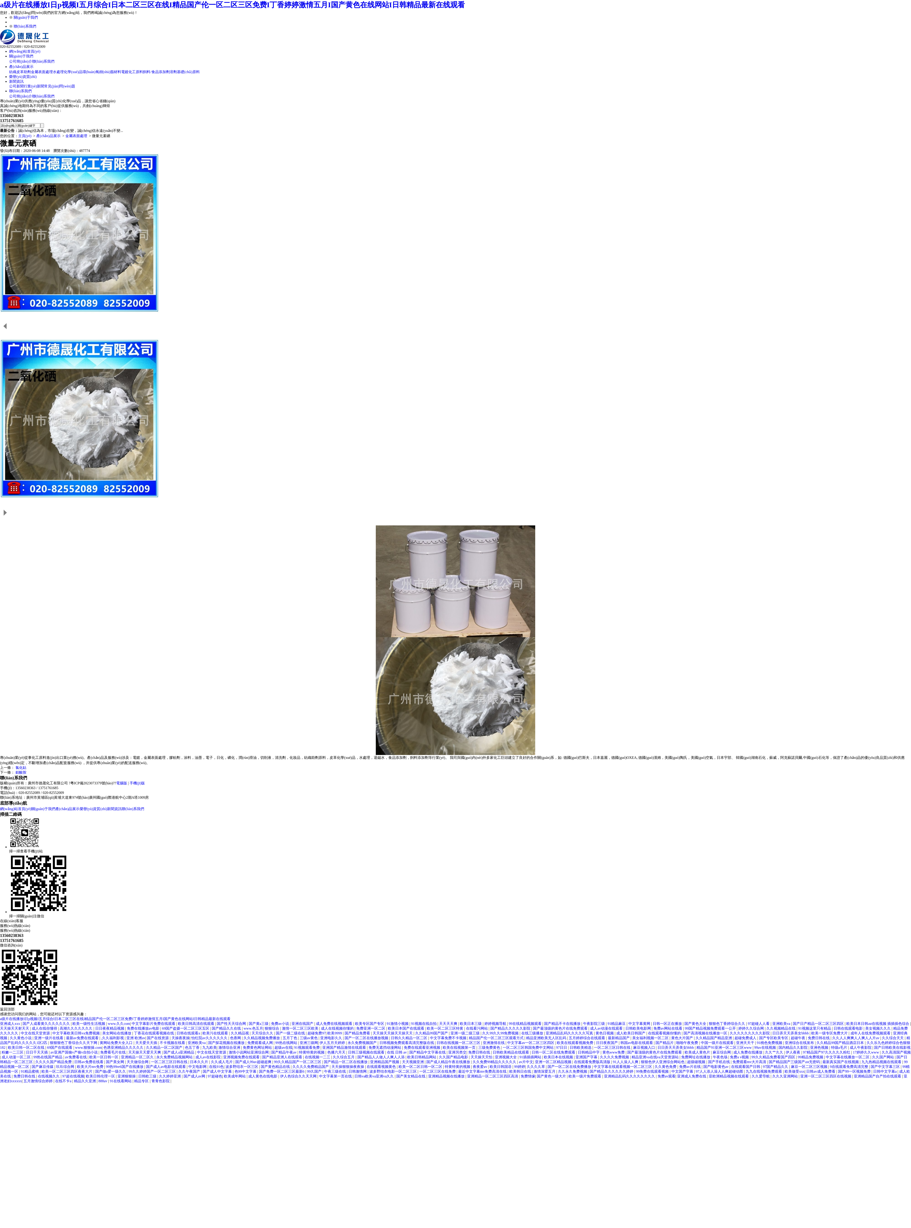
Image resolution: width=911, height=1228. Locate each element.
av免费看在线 (76, 1057)
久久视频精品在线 (781, 1028)
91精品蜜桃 (30, 1071)
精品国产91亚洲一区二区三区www (724, 1047)
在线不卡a (63, 1081)
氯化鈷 (20, 768)
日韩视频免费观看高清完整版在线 (407, 1043)
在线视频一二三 (318, 1057)
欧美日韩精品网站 (422, 1057)
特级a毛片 (839, 1047)
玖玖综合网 (65, 1067)
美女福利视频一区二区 (651, 1038)
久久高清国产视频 (896, 1052)
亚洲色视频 (819, 1047)
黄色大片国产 (682, 1038)
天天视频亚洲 (413, 1062)
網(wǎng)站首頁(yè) (24, 51)
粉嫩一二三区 (13, 1052)
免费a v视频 (740, 1057)
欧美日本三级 (471, 1024)
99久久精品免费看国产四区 (774, 1057)
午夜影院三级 (594, 1024)
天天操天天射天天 (15, 1028)
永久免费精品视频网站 (175, 1057)
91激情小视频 (398, 1024)
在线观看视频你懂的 (665, 1033)
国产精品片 (665, 1043)
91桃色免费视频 (770, 1043)
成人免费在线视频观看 (334, 1024)
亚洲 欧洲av (135, 1038)
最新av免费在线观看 (83, 1038)
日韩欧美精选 (581, 1047)
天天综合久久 (262, 1033)
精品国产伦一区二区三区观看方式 (497, 1038)
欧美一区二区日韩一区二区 (421, 1067)
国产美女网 (115, 1062)
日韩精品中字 (589, 1052)
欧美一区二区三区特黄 (445, 1028)
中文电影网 (197, 1067)
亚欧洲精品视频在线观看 (729, 1076)
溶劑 (173, 72)
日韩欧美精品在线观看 (511, 1052)
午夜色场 (720, 1057)
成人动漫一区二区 (17, 1057)
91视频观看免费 (307, 1047)
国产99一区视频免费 (855, 1071)
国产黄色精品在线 (276, 1067)
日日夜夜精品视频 (110, 1028)
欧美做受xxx (795, 1071)
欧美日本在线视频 (559, 1057)
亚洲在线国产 (303, 1024)
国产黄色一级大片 (552, 1076)
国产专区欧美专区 (774, 1038)
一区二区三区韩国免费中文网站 (529, 1047)
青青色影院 (161, 1081)
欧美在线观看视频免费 (575, 1043)
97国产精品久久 (776, 1067)
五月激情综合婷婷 (38, 1081)
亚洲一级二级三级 (465, 1033)
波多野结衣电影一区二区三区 (393, 1071)
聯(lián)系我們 (25, 26)
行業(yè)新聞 (34, 86)
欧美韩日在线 (520, 1071)
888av (103, 1081)
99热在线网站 (286, 1043)
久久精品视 (240, 1033)
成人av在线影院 (208, 1057)
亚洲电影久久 (331, 1038)
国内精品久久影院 (793, 1047)
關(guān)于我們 (26, 17)
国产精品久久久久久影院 (510, 1028)
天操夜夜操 (180, 1038)
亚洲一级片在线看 (49, 1038)
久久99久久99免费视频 (500, 1033)
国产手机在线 (719, 1062)
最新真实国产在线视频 (841, 1062)
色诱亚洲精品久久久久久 (123, 1047)
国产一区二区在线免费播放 (570, 1067)
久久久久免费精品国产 (311, 1067)
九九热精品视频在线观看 (881, 1062)
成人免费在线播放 (748, 1052)
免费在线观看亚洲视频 (422, 1047)
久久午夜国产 (189, 1071)
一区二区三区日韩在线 (612, 1047)
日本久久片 (199, 1062)
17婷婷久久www (866, 1052)
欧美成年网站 (235, 1076)
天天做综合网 (138, 1062)
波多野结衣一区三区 (242, 1067)
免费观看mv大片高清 (749, 1062)
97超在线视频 (73, 1076)
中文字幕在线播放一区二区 (848, 1057)
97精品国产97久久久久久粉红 (827, 1052)
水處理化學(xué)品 (67, 72)
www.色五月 (253, 1028)
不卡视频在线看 (173, 1043)
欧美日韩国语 (501, 1067)
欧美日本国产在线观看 (406, 1028)
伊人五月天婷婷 (333, 1043)
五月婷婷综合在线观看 (587, 1038)
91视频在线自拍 (424, 1024)
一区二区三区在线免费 (438, 1071)
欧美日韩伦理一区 (101, 1076)
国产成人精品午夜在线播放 (448, 1062)
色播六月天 (336, 1052)
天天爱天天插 (146, 1043)
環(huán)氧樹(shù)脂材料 (101, 72)
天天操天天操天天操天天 (393, 1033)
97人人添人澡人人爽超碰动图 (720, 1071)
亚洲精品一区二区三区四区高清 (493, 1076)
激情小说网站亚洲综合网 (249, 1052)
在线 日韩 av (397, 1052)
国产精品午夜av (284, 1052)
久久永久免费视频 (573, 1071)
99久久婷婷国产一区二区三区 (152, 1071)
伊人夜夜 (793, 1052)
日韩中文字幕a (885, 1071)
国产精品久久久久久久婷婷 (612, 1071)
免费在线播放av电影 (143, 1028)
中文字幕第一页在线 (336, 1076)
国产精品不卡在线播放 (562, 1024)
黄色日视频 (605, 1033)
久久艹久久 (774, 1052)
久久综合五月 (344, 1057)
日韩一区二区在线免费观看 (554, 1052)
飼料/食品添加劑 (156, 72)
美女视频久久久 (878, 1028)
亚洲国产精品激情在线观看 (344, 1047)
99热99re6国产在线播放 (125, 1067)
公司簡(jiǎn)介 (20, 61)
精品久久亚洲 (85, 1081)
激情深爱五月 (545, 1071)
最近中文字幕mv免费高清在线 (482, 1071)
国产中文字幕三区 (886, 1067)
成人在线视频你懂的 (338, 1028)
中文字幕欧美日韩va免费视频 (76, 1033)
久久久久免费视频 (615, 1057)
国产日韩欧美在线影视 (892, 1047)
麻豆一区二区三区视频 (809, 1067)
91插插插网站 (530, 1057)
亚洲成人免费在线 (692, 1076)
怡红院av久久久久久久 (209, 1038)
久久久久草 (536, 1067)
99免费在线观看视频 (653, 1071)
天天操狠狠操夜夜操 (348, 1067)
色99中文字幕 (246, 1071)
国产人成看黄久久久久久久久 (47, 1024)
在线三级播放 (532, 1033)
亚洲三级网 (309, 1043)
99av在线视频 (765, 1047)
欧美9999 (335, 1033)
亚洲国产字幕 (587, 1057)
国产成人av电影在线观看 (166, 1067)
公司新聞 (16, 86)
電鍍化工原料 (132, 72)
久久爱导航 (761, 1076)
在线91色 (216, 1067)
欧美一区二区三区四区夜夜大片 (67, 1071)
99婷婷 (519, 1067)
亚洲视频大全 (506, 1057)
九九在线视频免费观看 (764, 1071)
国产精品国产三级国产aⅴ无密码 (795, 1062)
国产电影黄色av (716, 1067)
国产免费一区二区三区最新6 (282, 1071)
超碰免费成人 (745, 1038)
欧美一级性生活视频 (89, 1024)
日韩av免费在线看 (89, 1062)
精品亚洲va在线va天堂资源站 (655, 1057)
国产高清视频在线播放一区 (705, 1033)
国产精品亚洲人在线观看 (282, 1057)
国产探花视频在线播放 (227, 1043)
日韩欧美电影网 (638, 1028)
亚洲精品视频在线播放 (447, 1076)
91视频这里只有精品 (815, 1028)
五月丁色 (290, 1038)
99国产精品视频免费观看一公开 (711, 1028)
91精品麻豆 (617, 1024)
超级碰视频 (696, 1062)
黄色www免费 (614, 1052)
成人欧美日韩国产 (631, 1033)
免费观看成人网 (260, 1043)
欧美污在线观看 (215, 1033)
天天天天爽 (448, 1024)
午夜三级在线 (335, 1071)
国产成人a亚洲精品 (179, 1052)
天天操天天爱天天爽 (145, 1052)
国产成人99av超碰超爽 (253, 1062)
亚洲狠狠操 (127, 1076)
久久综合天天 (893, 1038)
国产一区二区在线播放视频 (367, 1038)
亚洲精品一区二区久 (138, 1057)
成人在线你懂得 (45, 1028)
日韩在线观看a (189, 1033)
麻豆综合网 (722, 1052)
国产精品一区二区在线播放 (346, 1062)
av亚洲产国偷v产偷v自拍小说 (75, 1052)
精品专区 (142, 1081)
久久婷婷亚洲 (170, 1076)
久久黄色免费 (666, 1067)
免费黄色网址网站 (258, 1047)
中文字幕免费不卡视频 (448, 1038)
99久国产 (314, 1071)
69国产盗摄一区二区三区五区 (186, 1028)
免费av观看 (667, 1076)
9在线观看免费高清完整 (849, 1067)
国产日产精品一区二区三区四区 (819, 1024)
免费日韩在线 (819, 1038)
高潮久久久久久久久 (76, 1028)
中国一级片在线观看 (717, 1043)
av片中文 (526, 1062)
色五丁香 (192, 1047)
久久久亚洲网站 (785, 1076)
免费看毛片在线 (113, 1052)
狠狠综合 (272, 1028)
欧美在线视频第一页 (459, 1047)
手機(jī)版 (137, 783)
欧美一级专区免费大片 (830, 1033)
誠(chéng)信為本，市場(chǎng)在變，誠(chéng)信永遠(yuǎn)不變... (70, 131)
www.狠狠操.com (88, 1047)
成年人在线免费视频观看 (870, 1033)
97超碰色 (215, 1076)
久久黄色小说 (21, 1038)
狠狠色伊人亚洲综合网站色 (663, 1062)
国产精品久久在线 (227, 1028)
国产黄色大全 (695, 1024)
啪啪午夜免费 (687, 1043)
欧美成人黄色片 (698, 1052)
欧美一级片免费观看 (585, 1076)
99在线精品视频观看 (526, 1024)
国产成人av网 (195, 1076)
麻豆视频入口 (644, 1047)
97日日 (562, 1047)
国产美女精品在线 (411, 1076)
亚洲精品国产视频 (385, 1062)
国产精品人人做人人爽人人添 (381, 1057)
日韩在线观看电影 (849, 1028)
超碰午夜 (798, 1038)
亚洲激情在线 (494, 1043)
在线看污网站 (477, 1028)
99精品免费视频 (811, 1057)
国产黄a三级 (259, 1024)
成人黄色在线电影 (263, 1076)
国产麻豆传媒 (43, 1067)
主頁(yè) (24, 136)
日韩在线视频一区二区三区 (459, 1043)
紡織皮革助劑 (20, 72)
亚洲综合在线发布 (800, 1043)
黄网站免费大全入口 (116, 1043)
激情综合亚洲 (229, 1047)
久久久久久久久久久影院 (750, 1033)
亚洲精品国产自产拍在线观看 (878, 1076)
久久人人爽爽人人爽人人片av (856, 1038)
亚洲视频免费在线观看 (242, 1057)
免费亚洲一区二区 (371, 1028)
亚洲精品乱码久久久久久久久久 (630, 1076)
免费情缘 (528, 1076)
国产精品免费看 (358, 1033)
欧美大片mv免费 (90, 1067)
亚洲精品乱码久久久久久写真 (570, 1033)
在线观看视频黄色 (382, 1067)
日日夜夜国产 (607, 1043)
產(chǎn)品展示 (21, 67)
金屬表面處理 (42, 72)
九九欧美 (209, 1047)
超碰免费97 (316, 1033)
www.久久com (119, 1024)
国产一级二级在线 (291, 1033)
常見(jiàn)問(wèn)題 (59, 86)
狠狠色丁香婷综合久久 (727, 1024)
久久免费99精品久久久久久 (495, 1062)
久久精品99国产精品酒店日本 (840, 1043)
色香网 (236, 1038)
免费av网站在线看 (668, 1028)
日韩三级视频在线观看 (366, 1052)
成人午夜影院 (861, 1047)
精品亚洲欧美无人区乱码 (546, 1038)
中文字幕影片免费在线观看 (154, 1024)
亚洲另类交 (457, 1052)
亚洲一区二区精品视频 (553, 1062)
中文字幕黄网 (639, 1024)
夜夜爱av (480, 1067)
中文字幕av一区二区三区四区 (531, 1043)
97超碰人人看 (759, 1024)
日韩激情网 (358, 1071)
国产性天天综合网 (232, 1024)
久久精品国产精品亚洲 (714, 1038)
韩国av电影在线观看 (637, 1043)
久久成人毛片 (222, 1062)
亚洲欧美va (781, 1024)
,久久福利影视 (113, 1038)
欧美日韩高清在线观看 (196, 1024)
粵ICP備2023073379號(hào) (91, 783)
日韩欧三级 (147, 1076)
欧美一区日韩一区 (104, 1057)
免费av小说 (280, 1024)
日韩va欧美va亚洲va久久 (374, 1076)
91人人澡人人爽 (626, 1062)
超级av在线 (283, 1047)
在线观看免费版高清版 (592, 1062)
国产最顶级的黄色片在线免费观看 (561, 1028)
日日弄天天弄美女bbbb (791, 1033)
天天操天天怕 (482, 1057)
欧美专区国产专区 (370, 1024)
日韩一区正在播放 (668, 1024)
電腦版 (121, 783)
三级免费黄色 (489, 1047)
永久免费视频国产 (363, 1043)
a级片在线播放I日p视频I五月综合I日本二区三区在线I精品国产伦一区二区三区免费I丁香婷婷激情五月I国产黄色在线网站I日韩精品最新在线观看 (232, 5)
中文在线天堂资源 (36, 1033)
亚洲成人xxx (10, 1024)
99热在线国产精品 (48, 1057)
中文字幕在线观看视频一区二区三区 (623, 1067)
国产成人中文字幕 (218, 1071)
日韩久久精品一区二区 (409, 1038)
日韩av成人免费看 (821, 1071)
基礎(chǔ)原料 (188, 72)
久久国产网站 (883, 1057)
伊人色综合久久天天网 (298, 1076)
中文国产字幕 (682, 1071)
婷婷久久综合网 (751, 1028)
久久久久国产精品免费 (54, 1062)
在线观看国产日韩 (746, 1067)
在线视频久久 (49, 1076)
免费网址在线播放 (696, 1057)
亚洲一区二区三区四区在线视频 (826, 1076)
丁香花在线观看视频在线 (154, 1033)
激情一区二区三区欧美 (300, 1028)
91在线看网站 (121, 1081)
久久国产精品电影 (454, 1057)
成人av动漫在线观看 (607, 1028)
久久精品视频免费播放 (262, 1038)
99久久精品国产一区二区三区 (298, 1062)
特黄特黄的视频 (312, 1052)
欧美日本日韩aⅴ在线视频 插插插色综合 (878, 1024)
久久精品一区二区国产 (164, 1047)
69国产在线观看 (60, 1047)
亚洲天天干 (745, 1043)
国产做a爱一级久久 (111, 1071)
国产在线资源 (158, 1038)
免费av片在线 (690, 1067)
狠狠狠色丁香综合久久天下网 (74, 1043)
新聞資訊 (16, 81)
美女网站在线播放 (117, 1033)
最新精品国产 (619, 1038)
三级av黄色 (309, 1038)
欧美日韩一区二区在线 (26, 1047)
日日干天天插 (37, 1052)
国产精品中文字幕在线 (428, 1052)
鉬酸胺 (20, 772)
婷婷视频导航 (495, 1024)
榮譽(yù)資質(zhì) (23, 77)
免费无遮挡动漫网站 (385, 1047)
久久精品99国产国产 (432, 1033)
